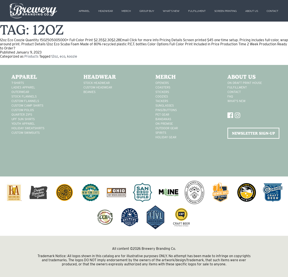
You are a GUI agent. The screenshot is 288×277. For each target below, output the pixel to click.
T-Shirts (17, 83)
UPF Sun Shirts (23, 119)
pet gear (162, 114)
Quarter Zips (21, 114)
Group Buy (146, 11)
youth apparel (23, 123)
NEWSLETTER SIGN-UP (253, 133)
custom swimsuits (25, 132)
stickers (162, 92)
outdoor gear (166, 128)
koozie (72, 56)
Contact (272, 11)
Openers (162, 83)
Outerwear (20, 92)
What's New (171, 11)
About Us (251, 11)
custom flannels (25, 101)
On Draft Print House (244, 83)
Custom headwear (97, 87)
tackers (161, 101)
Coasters (162, 87)
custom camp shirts (27, 105)
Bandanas (163, 119)
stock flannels (24, 96)
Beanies (89, 92)
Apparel (84, 11)
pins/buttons (166, 110)
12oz (54, 56)
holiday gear (165, 137)
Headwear (105, 11)
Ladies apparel (23, 87)
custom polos (22, 110)
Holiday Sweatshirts (27, 128)
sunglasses (164, 105)
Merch (126, 11)
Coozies (161, 96)
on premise (164, 123)
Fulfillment (197, 11)
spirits (160, 132)
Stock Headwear (96, 83)
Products (31, 56)
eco (62, 56)
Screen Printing (225, 11)
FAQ (230, 96)
